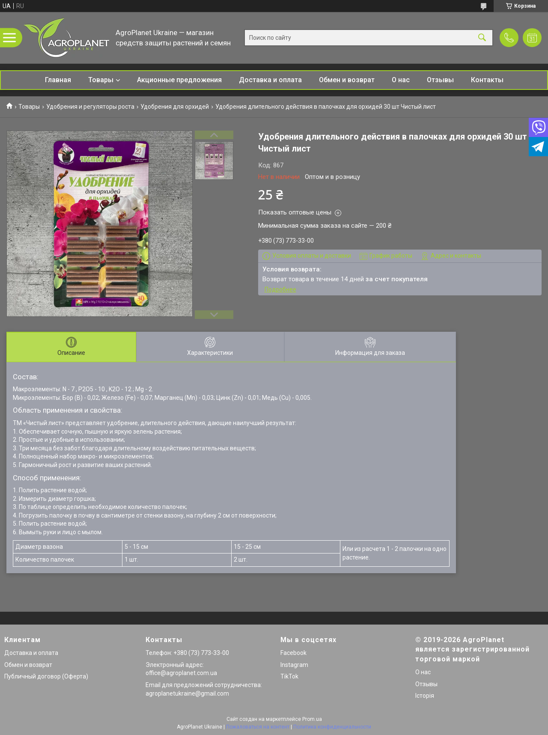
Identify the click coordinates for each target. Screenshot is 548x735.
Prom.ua (312, 719)
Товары (100, 80)
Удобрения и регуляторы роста (90, 106)
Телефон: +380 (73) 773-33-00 (187, 652)
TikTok (289, 676)
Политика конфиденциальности (332, 727)
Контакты (487, 80)
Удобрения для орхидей (174, 106)
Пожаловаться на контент (257, 727)
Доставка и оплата (270, 80)
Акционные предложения (179, 80)
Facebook (293, 652)
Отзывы (440, 80)
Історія (424, 695)
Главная (58, 80)
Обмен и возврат (347, 80)
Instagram (294, 664)
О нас (401, 80)
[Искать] (482, 38)
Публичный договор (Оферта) (46, 676)
